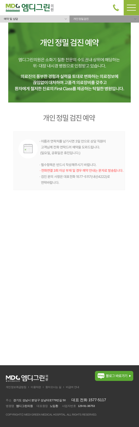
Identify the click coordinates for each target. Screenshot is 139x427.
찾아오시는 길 (53, 387)
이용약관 (36, 387)
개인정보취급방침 (16, 387)
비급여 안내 (72, 387)
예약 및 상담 (11, 18)
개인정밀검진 (81, 18)
